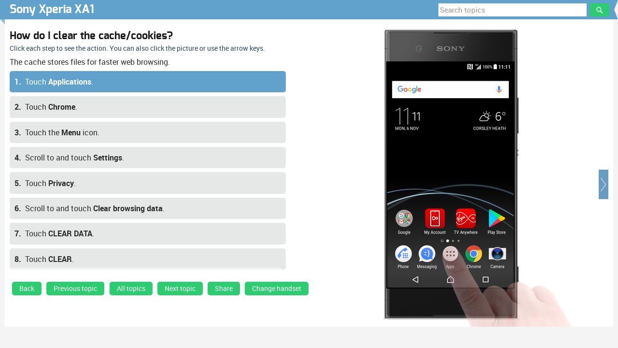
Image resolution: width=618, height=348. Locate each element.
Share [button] (224, 288)
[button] (603, 184)
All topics (131, 288)
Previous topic (75, 288)
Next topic (180, 288)
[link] (27, 291)
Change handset (276, 288)
